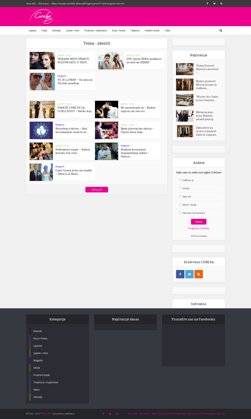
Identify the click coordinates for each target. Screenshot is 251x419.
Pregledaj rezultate (198, 228)
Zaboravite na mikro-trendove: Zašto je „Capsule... (207, 131)
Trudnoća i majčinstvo (95, 30)
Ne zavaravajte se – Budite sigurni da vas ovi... (138, 109)
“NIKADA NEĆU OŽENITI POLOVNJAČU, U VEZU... (73, 60)
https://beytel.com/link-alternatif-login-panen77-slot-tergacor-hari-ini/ (87, 3)
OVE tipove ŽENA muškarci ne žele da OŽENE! (144, 60)
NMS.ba (46, 413)
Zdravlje (56, 30)
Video (167, 30)
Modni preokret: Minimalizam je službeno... (206, 84)
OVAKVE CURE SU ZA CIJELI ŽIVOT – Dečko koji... (75, 109)
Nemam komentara (193, 213)
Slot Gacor (43, 3)
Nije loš (186, 196)
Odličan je (188, 180)
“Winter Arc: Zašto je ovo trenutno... (207, 98)
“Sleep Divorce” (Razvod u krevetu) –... (207, 69)
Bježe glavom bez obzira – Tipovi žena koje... (137, 130)
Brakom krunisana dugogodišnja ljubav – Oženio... (135, 153)
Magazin (135, 30)
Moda (44, 30)
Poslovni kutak (152, 30)
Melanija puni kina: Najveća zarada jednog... (205, 116)
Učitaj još (97, 189)
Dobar (186, 188)
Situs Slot (31, 3)
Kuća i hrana (118, 30)
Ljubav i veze (72, 30)
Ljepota (32, 30)
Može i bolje (189, 204)
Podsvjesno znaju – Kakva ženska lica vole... (72, 151)
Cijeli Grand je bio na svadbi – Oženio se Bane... (73, 172)
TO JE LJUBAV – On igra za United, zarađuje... (75, 81)
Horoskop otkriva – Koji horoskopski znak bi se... (71, 130)
